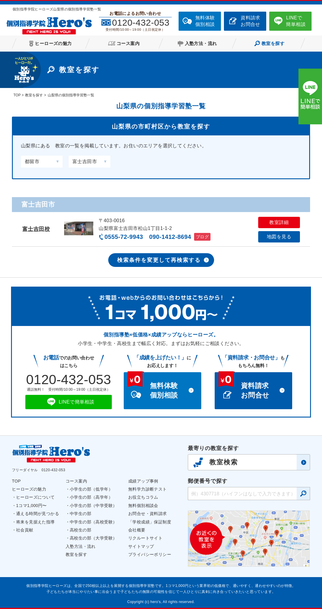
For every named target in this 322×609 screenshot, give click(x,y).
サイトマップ (141, 546)
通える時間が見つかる (37, 513)
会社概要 (136, 530)
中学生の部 (80, 513)
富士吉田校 (36, 229)
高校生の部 (80, 530)
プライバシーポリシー (149, 554)
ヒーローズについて (35, 497)
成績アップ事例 (143, 481)
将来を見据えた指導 (35, 522)
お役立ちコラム (143, 497)
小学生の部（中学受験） (93, 505)
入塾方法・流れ (81, 546)
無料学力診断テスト (147, 489)
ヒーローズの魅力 (29, 489)
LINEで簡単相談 (296, 21)
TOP (16, 481)
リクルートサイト (145, 538)
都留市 (32, 161)
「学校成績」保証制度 (149, 522)
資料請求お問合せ (250, 21)
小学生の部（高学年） (91, 497)
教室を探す (76, 554)
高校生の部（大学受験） (93, 538)
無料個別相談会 (143, 505)
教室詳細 (279, 222)
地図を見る (279, 236)
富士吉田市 (84, 161)
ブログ (202, 236)
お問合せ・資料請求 (147, 513)
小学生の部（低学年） (91, 489)
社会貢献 (24, 530)
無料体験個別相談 (205, 21)
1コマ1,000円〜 (31, 505)
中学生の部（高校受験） (93, 522)
